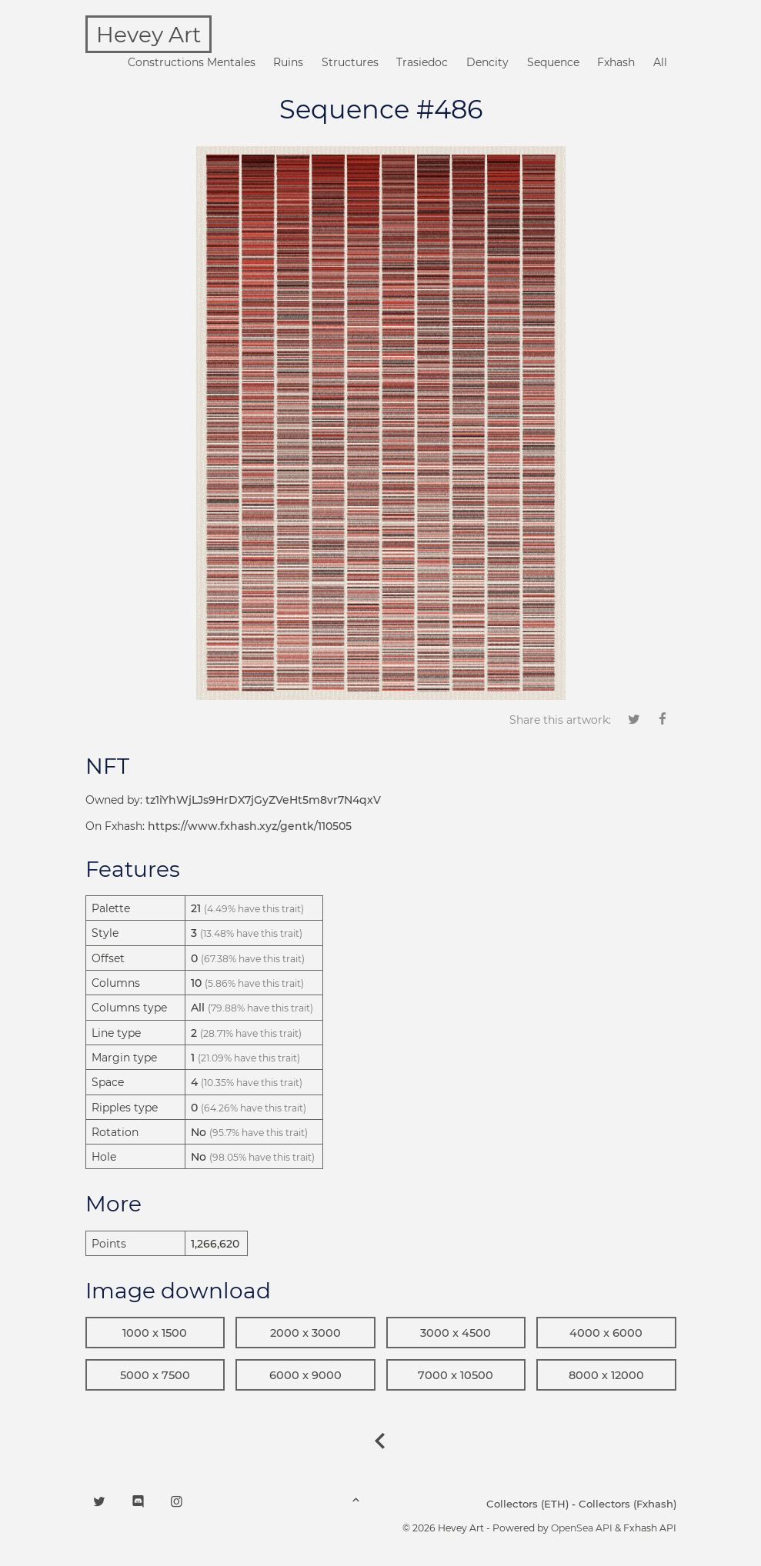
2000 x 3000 (305, 1333)
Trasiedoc (422, 62)
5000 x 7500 (155, 1375)
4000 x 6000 (606, 1333)
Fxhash (616, 62)
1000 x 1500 (154, 1333)
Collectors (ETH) (527, 1504)
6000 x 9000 (305, 1375)
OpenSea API (581, 1528)
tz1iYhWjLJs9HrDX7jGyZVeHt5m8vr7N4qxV (263, 800)
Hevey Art (148, 35)
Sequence (553, 62)
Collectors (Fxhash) (627, 1504)
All (660, 62)
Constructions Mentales (191, 62)
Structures (350, 62)
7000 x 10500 (455, 1375)
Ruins (288, 62)
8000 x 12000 (606, 1375)
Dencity (487, 62)
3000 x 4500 (455, 1333)
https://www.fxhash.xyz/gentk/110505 (250, 826)
